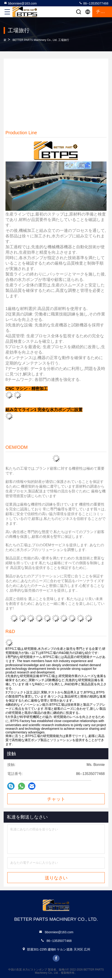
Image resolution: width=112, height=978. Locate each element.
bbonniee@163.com (20, 3)
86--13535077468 (93, 3)
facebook (56, 958)
